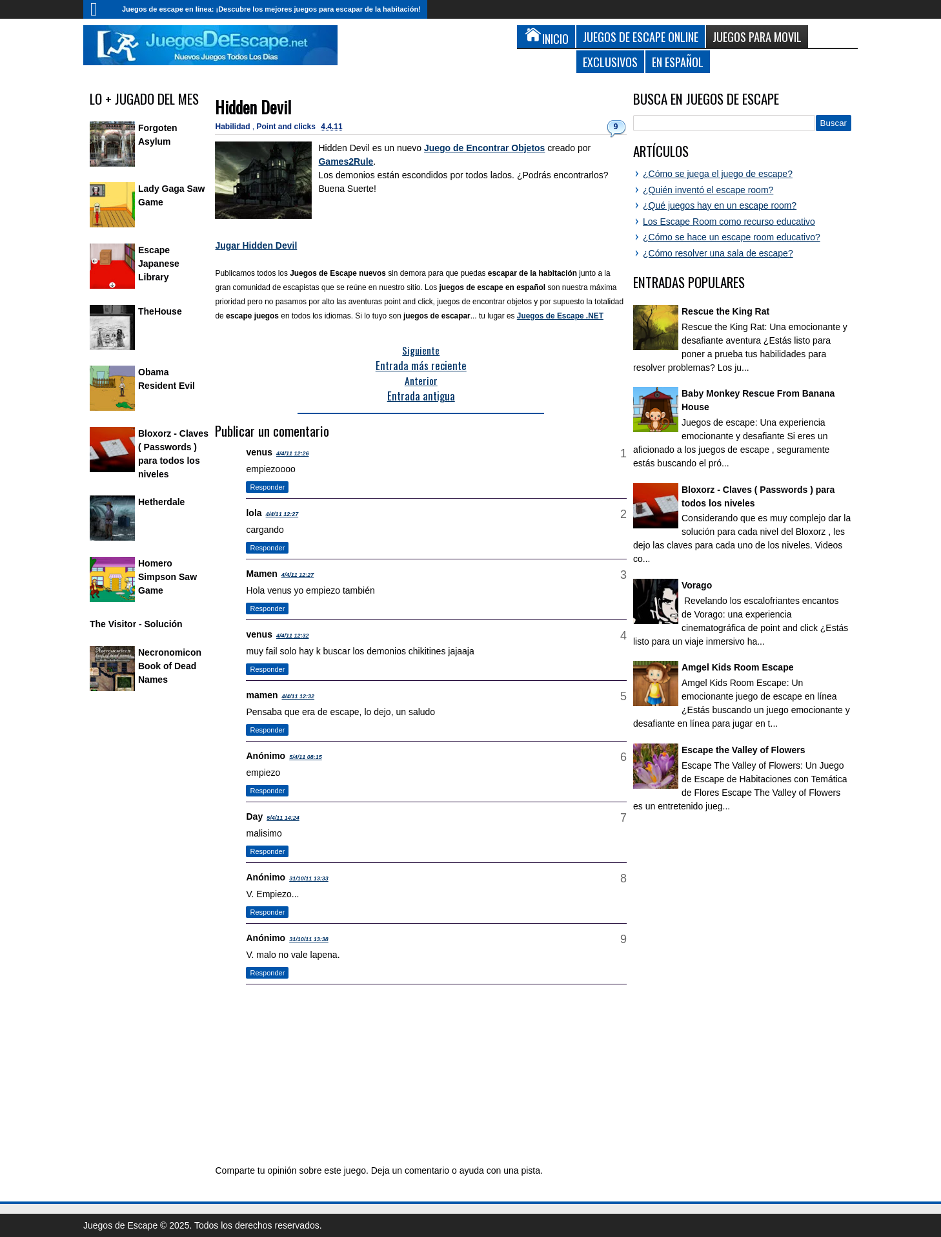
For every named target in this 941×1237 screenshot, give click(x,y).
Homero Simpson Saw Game (167, 577)
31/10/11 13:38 (309, 939)
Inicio (99, 9)
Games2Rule (345, 161)
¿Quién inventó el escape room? (708, 190)
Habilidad (233, 126)
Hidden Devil (253, 107)
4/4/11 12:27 (282, 514)
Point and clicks (287, 126)
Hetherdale (161, 502)
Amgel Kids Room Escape (738, 667)
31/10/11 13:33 (309, 878)
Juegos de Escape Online (640, 36)
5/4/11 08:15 (305, 757)
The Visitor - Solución (136, 624)
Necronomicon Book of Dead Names (169, 666)
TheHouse (160, 311)
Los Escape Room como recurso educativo (729, 221)
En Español (677, 61)
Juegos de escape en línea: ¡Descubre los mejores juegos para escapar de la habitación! (271, 9)
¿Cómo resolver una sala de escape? (718, 253)
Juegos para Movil (757, 36)
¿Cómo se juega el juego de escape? (718, 174)
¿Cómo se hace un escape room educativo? (731, 237)
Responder (267, 487)
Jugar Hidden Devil (256, 245)
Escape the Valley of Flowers (743, 750)
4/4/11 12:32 (292, 635)
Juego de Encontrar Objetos (484, 148)
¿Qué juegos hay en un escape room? (719, 205)
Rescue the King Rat (725, 311)
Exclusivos (610, 61)
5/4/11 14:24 (283, 818)
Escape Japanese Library (158, 263)
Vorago (697, 585)
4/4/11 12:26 (292, 453)
